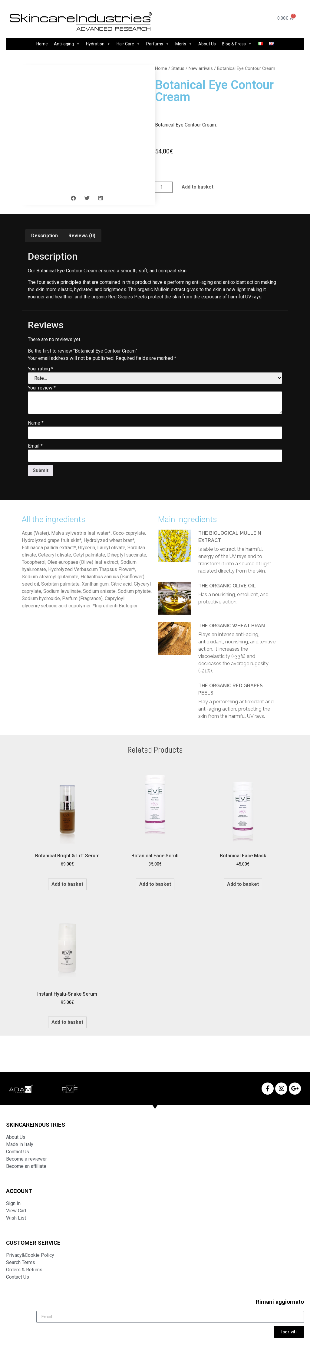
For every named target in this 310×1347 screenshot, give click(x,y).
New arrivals (201, 68)
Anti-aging (67, 44)
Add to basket (197, 187)
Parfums (157, 44)
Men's (183, 44)
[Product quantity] (164, 187)
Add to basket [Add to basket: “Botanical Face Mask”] (243, 884)
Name (36, 423)
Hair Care (128, 44)
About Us (207, 43)
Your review (42, 388)
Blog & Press (237, 44)
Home (42, 43)
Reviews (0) (81, 235)
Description (44, 235)
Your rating (40, 368)
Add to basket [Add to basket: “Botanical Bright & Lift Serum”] (67, 884)
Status (177, 68)
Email (35, 446)
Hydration (98, 44)
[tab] (44, 235)
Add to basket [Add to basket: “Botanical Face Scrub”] (155, 884)
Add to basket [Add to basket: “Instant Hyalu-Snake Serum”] (67, 1022)
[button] (73, 198)
